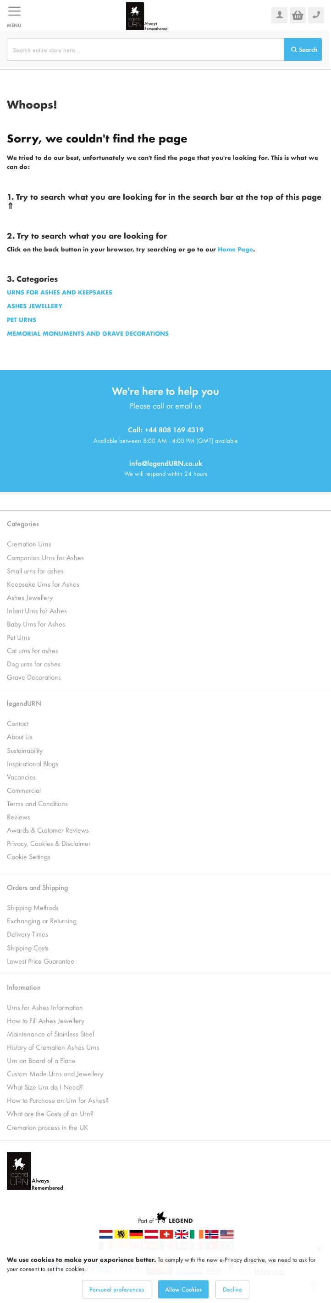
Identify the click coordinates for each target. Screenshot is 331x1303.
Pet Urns (18, 637)
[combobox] (145, 49)
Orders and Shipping (37, 887)
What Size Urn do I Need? (45, 1086)
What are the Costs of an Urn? (50, 1113)
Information (24, 987)
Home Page (235, 249)
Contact (17, 723)
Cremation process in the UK (47, 1127)
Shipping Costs (28, 947)
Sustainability (25, 750)
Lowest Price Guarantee (40, 960)
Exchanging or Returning (42, 920)
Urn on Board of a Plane (41, 1060)
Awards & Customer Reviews (48, 829)
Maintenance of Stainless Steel (50, 1033)
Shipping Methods (33, 907)
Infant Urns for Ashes (37, 610)
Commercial (24, 790)
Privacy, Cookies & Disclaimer (49, 843)
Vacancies (21, 776)
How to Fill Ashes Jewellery (45, 1020)
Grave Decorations (34, 676)
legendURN (24, 703)
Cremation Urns (29, 543)
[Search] (303, 49)
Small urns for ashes (35, 570)
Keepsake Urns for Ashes (43, 584)
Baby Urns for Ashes (36, 623)
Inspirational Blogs (32, 763)
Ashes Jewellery (30, 597)
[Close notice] (319, 1265)
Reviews (18, 816)
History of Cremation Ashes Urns (53, 1047)
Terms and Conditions (37, 803)
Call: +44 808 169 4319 (166, 429)
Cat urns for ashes (32, 650)
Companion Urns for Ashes (45, 557)
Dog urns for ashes (34, 663)
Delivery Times (27, 933)
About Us (20, 736)
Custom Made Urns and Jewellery (55, 1073)
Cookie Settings (28, 856)
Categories (23, 523)
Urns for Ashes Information (45, 1007)
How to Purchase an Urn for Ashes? (58, 1100)
